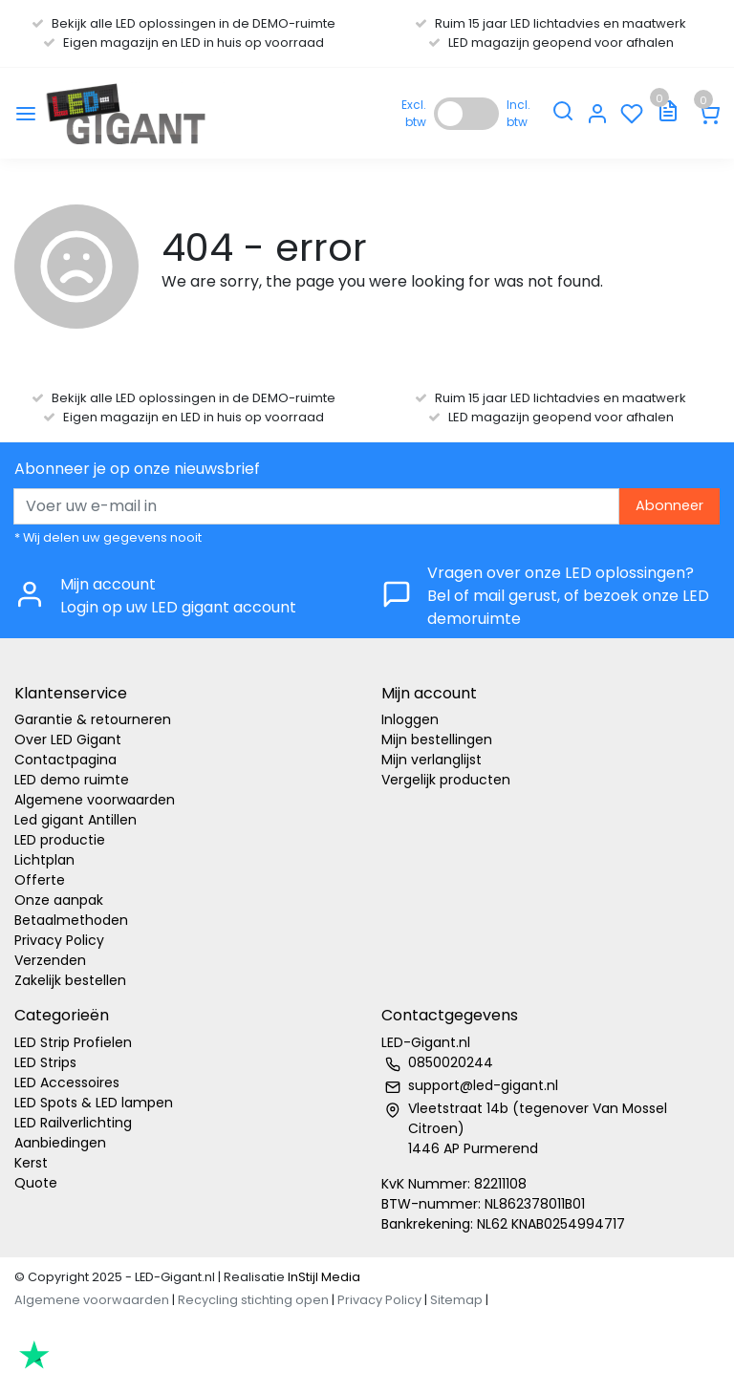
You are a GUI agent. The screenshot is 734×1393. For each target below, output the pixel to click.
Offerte (39, 879)
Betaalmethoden (71, 920)
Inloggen (410, 719)
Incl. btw (518, 113)
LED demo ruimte (71, 779)
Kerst (31, 1162)
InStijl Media (322, 1277)
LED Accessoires (66, 1082)
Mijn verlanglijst (431, 759)
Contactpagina (65, 759)
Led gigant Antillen (75, 819)
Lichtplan (44, 859)
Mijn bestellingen (436, 739)
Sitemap (456, 1300)
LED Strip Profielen (73, 1042)
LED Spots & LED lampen (93, 1102)
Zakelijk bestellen (70, 980)
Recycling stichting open (253, 1300)
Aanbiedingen (60, 1142)
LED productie (59, 839)
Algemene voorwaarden (94, 799)
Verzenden (50, 960)
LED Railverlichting (73, 1122)
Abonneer (669, 505)
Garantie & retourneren (92, 719)
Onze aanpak (58, 900)
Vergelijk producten (445, 779)
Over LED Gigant (67, 739)
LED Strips (45, 1062)
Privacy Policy (59, 940)
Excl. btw (413, 113)
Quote (35, 1182)
